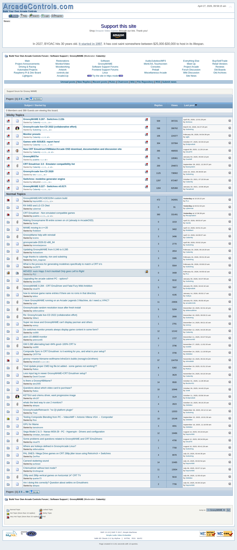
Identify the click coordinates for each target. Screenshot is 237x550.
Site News (191, 76)
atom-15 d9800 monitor (35, 337)
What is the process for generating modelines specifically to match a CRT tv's (62, 264)
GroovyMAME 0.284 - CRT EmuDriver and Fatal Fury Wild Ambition (57, 286)
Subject (28, 105)
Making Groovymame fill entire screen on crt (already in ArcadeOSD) (58, 220)
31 (49, 189)
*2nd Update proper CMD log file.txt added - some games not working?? (60, 366)
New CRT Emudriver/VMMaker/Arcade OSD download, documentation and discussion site (72, 149)
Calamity (100, 56)
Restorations (62, 61)
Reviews (220, 67)
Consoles (155, 67)
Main (27, 61)
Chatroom (122, 82)
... (24, 98)
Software (105, 61)
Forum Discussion (191, 69)
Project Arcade (191, 67)
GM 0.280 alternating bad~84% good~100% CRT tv (49, 344)
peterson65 (38, 340)
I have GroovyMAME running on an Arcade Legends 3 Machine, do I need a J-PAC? (66, 300)
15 (50, 130)
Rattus (36, 369)
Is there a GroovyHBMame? (37, 380)
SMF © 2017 (116, 532)
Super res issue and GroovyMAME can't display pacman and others (57, 322)
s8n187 (36, 398)
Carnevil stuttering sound (36, 461)
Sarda (35, 223)
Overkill (189, 159)
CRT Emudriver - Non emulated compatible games (49, 213)
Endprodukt (190, 144)
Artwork (62, 69)
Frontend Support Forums (105, 69)
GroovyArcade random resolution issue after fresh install (52, 307)
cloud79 (189, 152)
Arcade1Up (62, 76)
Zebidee (189, 354)
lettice (35, 296)
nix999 (36, 332)
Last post (190, 105)
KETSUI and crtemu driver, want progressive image (49, 395)
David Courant (39, 376)
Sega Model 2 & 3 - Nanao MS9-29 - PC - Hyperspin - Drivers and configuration (63, 431)
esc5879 (36, 267)
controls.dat (63, 72)
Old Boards (220, 69)
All (48, 137)
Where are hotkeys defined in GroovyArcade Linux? (49, 446)
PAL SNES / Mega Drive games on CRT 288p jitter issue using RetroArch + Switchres (67, 453)
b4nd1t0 (36, 362)
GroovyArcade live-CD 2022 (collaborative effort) (49, 127)
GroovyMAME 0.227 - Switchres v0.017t (44, 186)
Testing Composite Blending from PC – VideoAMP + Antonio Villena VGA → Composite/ (68, 417)
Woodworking (63, 67)
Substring (37, 130)
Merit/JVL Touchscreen (155, 64)
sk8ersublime (38, 311)
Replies (158, 105)
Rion (35, 420)
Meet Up (191, 64)
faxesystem (190, 167)
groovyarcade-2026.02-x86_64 (39, 242)
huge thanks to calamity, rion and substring (45, 256)
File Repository (145, 82)
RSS (158, 82)
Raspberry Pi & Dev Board (27, 72)
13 (49, 122)
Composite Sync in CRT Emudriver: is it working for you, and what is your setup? (64, 351)
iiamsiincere (38, 427)
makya (188, 296)
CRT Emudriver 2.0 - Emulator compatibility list (49, 164)
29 (44, 175)
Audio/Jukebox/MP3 (155, 61)
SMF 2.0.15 (105, 532)
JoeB (188, 390)
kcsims (36, 238)
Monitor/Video (63, 64)
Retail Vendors (219, 64)
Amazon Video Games (106, 31)
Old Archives (219, 72)
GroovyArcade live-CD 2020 (38, 171)
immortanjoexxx (39, 245)
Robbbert (37, 231)
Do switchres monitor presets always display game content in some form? (60, 329)
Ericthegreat (38, 471)
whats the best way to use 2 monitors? (42, 402)
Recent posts (100, 82)
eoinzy (36, 325)
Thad (35, 413)
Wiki (132, 82)
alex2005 (37, 282)
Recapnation (191, 215)
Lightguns (27, 76)
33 (49, 182)
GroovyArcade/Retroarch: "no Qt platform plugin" (48, 410)
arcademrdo (191, 303)
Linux (105, 72)
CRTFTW (37, 354)
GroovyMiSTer (31, 156)
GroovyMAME (105, 64)
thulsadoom (38, 252)
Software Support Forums (105, 67)
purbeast (36, 464)
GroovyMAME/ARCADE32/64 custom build (45, 198)
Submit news (169, 82)
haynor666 (37, 201)
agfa (187, 137)
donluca (189, 122)
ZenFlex (36, 456)
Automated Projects (27, 69)
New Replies (84, 82)
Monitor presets (32, 134)
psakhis (36, 160)
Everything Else (191, 61)
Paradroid (190, 189)
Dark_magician (39, 260)
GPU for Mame (31, 424)
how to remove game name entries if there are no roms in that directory (59, 293)
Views (174, 105)
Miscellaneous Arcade (155, 72)
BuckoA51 (190, 383)
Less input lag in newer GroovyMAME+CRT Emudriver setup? (54, 373)
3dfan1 (36, 318)
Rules (112, 82)
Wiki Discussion (191, 72)
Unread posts (68, 82)
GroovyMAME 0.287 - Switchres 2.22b (43, 119)
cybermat (37, 209)
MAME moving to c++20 (35, 227)
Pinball (155, 69)
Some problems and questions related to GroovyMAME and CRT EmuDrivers (62, 439)
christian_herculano (41, 435)
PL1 (187, 201)
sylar (35, 303)
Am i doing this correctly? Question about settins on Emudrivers (55, 482)
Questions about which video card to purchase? (47, 388)
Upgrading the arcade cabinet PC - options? (45, 278)
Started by (40, 105)
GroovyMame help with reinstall (39, 235)
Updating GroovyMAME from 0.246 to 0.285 (45, 249)
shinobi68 (190, 361)
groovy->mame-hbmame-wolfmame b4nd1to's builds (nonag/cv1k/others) (60, 359)
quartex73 (37, 478)
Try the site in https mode (105, 76)
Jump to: (202, 510)
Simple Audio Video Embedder (118, 535)
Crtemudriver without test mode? (39, 468)
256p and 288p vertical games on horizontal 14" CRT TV (52, 475)
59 (27, 98)
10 (49, 152)
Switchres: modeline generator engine (44, 179)
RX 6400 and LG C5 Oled (36, 205)
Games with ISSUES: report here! (41, 141)
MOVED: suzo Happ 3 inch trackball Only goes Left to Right (53, 271)
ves (34, 174)
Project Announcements (27, 64)
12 (51, 201)
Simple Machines (130, 532)
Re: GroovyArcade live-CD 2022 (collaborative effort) (50, 315)
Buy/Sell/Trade (219, 61)
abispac (36, 405)
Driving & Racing (27, 67)
